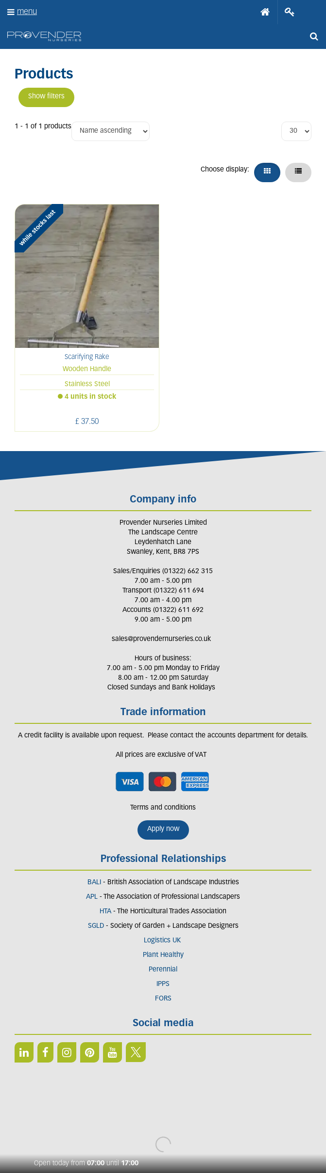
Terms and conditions (163, 808)
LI (24, 1052)
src (314, 36)
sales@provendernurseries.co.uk (161, 639)
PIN (89, 1052)
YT (112, 1052)
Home (265, 12)
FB (45, 1052)
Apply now (163, 829)
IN (66, 1052)
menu (27, 12)
